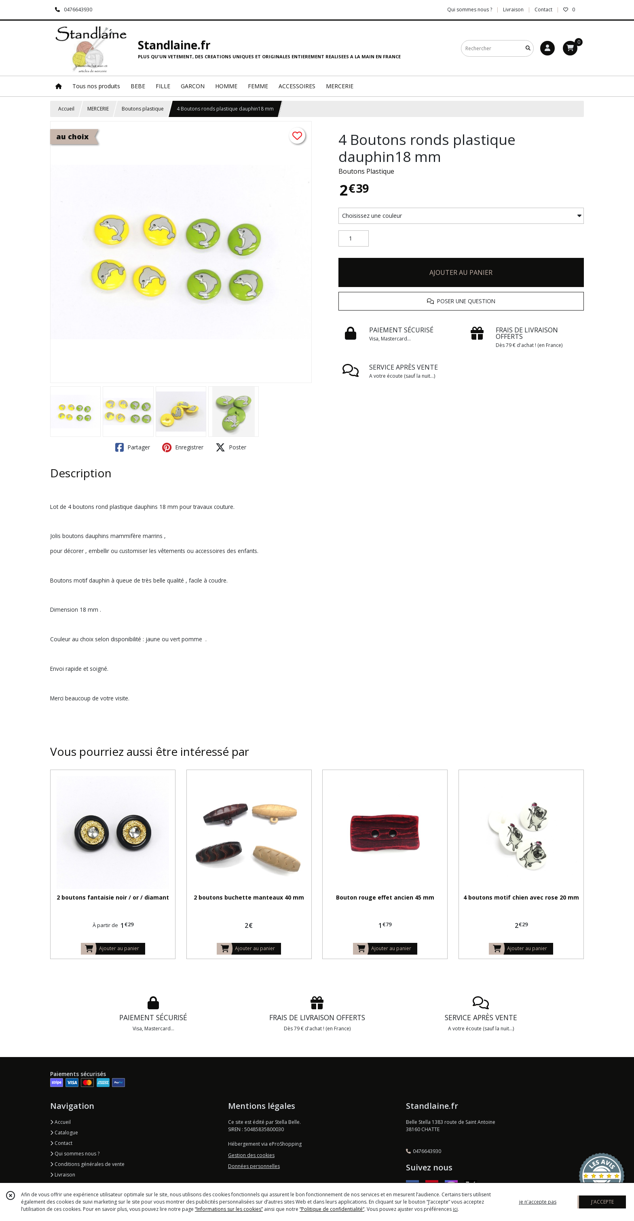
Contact (543, 9)
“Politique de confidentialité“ (332, 1209)
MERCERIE (98, 108)
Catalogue (64, 1132)
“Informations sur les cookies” (229, 1209)
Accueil (66, 108)
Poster (231, 447)
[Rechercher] (528, 48)
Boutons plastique (143, 108)
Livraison (62, 1174)
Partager (132, 447)
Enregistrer (182, 447)
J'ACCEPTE (602, 1201)
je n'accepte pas (537, 1201)
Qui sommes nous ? (74, 1153)
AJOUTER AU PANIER (460, 272)
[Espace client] (547, 48)
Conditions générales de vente (87, 1164)
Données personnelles (254, 1166)
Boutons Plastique (366, 171)
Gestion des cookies (251, 1155)
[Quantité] (353, 238)
